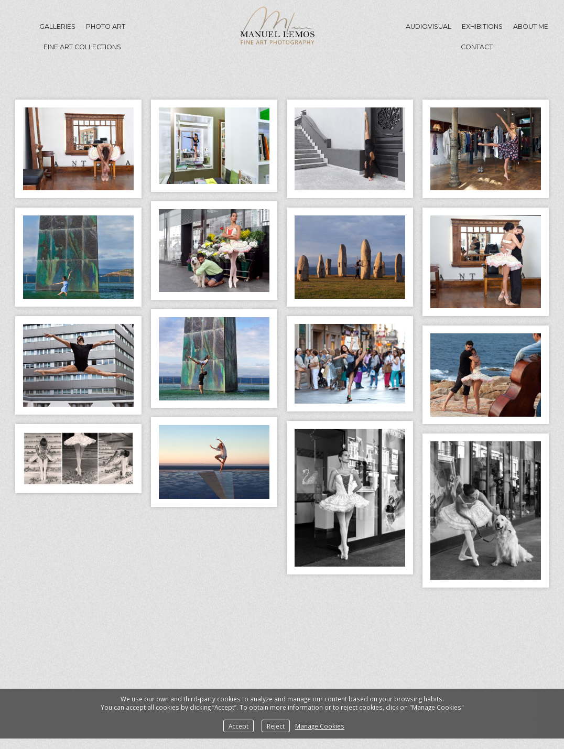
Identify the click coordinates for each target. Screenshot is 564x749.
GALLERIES (57, 26)
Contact (477, 47)
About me (530, 26)
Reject (276, 726)
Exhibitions (482, 26)
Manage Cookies (319, 726)
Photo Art (105, 26)
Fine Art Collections (82, 47)
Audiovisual (428, 26)
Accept (238, 726)
